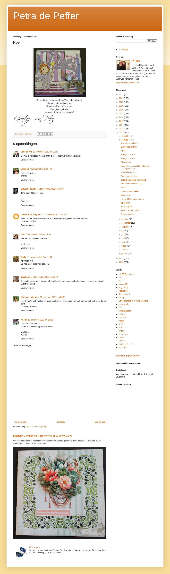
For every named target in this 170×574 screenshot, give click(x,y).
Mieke (23, 257)
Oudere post (100, 422)
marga (121, 321)
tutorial (121, 337)
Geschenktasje (127, 214)
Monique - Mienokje (30, 297)
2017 (121, 113)
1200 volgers (34, 547)
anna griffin (123, 284)
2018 (121, 110)
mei (123, 238)
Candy (121, 297)
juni (123, 234)
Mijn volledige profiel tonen (127, 83)
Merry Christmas (128, 154)
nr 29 (121, 324)
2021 (121, 98)
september (126, 223)
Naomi (24, 320)
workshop (123, 347)
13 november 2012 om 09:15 (52, 297)
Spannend (125, 203)
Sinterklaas (126, 162)
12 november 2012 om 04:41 (39, 169)
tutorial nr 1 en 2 (126, 344)
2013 (121, 129)
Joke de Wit (26, 152)
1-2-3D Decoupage (127, 274)
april (123, 242)
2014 (121, 125)
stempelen (123, 334)
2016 (121, 117)
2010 (121, 262)
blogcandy (123, 291)
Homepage (60, 422)
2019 (121, 106)
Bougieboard (124, 294)
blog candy (123, 287)
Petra (137, 61)
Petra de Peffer (46, 15)
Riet (23, 234)
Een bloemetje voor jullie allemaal (133, 301)
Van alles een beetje (130, 143)
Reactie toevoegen (22, 345)
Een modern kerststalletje (132, 184)
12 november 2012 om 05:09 (51, 189)
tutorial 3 (122, 341)
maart (124, 246)
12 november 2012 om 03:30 (45, 152)
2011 (121, 258)
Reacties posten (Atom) (36, 427)
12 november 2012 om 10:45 (55, 214)
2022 (121, 94)
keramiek (123, 314)
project (121, 331)
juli (122, 230)
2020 (121, 102)
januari (124, 253)
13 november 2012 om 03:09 (45, 277)
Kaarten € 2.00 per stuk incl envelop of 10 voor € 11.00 (42, 435)
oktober (124, 219)
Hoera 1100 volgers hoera (132, 199)
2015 (121, 121)
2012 (121, 133)
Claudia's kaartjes (29, 189)
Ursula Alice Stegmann (31, 214)
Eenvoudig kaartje (129, 147)
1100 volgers (126, 207)
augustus (125, 227)
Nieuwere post (20, 422)
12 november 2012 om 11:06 (38, 234)
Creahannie (26, 277)
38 (120, 277)
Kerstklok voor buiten (130, 210)
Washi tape (126, 195)
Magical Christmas (129, 172)
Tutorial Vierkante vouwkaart (133, 180)
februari (125, 250)
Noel (123, 187)
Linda (23, 169)
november (126, 140)
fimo (120, 307)
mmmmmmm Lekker (130, 191)
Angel (123, 151)
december (126, 136)
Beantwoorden (27, 160)
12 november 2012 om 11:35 (39, 257)
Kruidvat (122, 317)
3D (120, 281)
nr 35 (121, 327)
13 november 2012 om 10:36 (40, 320)
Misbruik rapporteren (127, 355)
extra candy (124, 304)
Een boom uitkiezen (129, 176)
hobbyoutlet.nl (125, 311)
